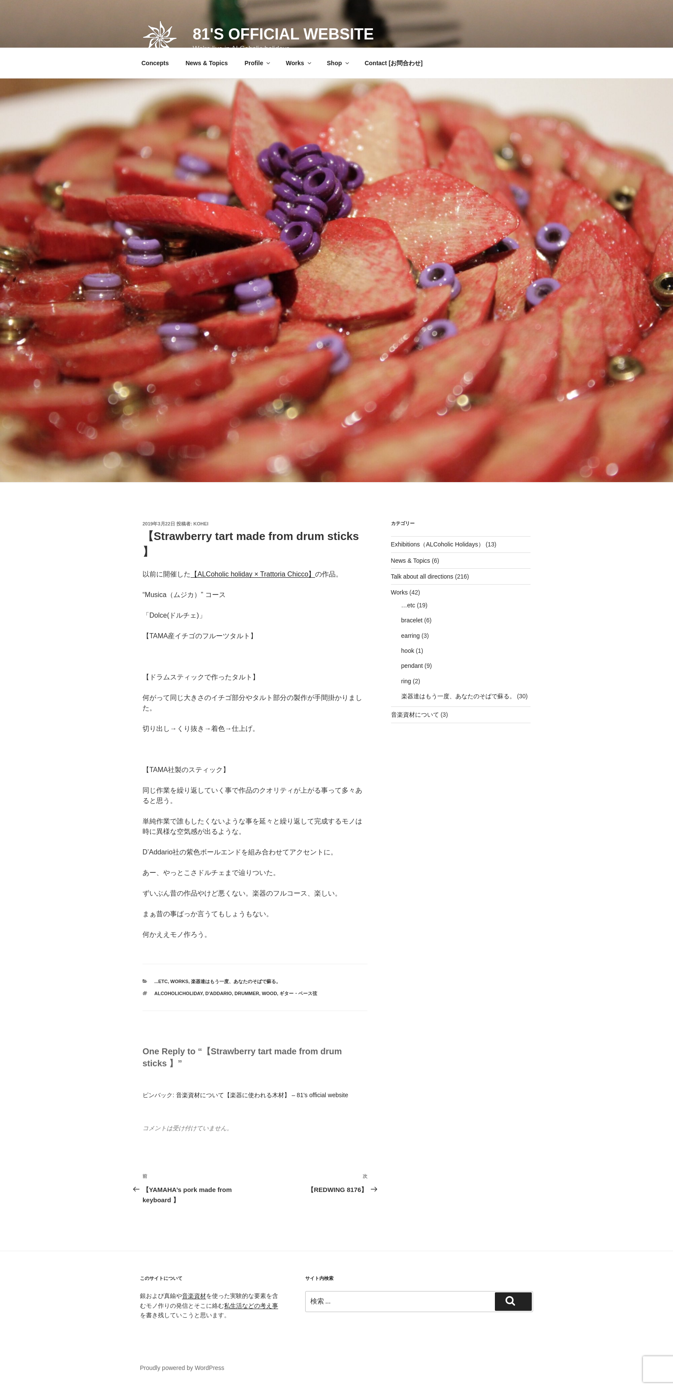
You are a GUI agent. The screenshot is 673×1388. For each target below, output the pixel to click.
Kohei (201, 523)
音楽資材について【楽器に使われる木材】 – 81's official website (262, 1095)
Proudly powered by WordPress (182, 1367)
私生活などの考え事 (251, 1305)
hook (407, 650)
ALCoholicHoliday (179, 993)
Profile (258, 63)
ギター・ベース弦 (298, 993)
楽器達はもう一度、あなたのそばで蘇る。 (236, 981)
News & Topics (206, 63)
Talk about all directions (422, 576)
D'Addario (218, 993)
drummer (246, 993)
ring (406, 681)
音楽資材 (194, 1295)
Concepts (155, 63)
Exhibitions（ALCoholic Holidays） (437, 544)
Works (299, 63)
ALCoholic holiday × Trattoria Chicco (252, 574)
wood (269, 993)
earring (410, 635)
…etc (408, 605)
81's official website (283, 34)
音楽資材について (415, 714)
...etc (161, 981)
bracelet (412, 620)
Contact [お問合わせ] (393, 63)
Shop (338, 63)
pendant (412, 665)
